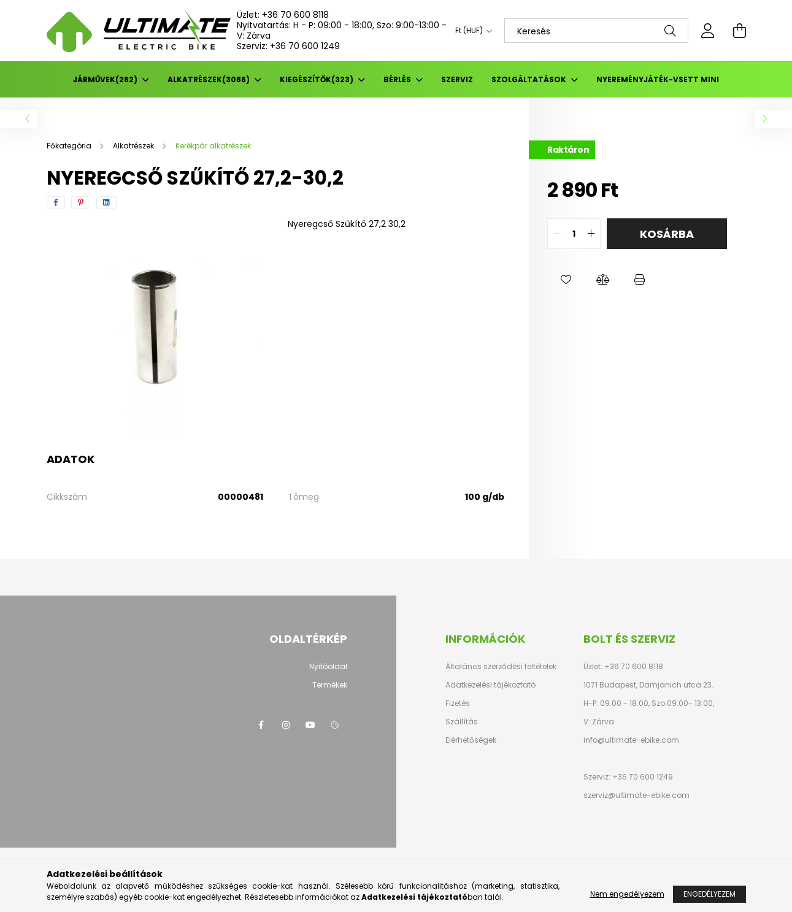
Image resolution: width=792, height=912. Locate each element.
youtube (310, 725)
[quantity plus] (591, 233)
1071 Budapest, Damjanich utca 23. (648, 685)
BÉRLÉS (398, 79)
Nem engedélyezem (627, 894)
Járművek (106, 79)
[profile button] (708, 30)
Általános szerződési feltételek (500, 666)
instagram (286, 725)
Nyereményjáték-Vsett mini (657, 79)
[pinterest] (80, 202)
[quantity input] (574, 233)
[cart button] (740, 30)
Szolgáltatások (529, 79)
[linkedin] (106, 202)
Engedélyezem (709, 894)
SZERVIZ (457, 79)
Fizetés (457, 703)
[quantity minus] (557, 233)
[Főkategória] (70, 145)
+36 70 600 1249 (305, 46)
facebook (261, 725)
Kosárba (667, 234)
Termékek (329, 685)
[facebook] (56, 202)
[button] (565, 279)
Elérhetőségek (470, 740)
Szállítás (461, 722)
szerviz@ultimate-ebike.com (636, 795)
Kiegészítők (317, 79)
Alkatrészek (209, 79)
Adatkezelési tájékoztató (490, 685)
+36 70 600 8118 (295, 15)
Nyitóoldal (328, 666)
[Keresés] (596, 30)
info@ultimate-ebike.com (631, 740)
